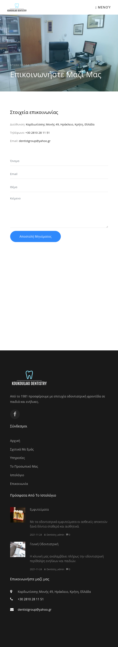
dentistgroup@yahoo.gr (34, 141)
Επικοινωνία (19, 484)
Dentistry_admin (55, 534)
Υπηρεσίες (17, 458)
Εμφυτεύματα (39, 509)
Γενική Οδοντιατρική (44, 544)
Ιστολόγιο (17, 475)
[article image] (17, 515)
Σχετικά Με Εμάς (22, 449)
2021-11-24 (36, 534)
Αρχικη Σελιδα (19, 64)
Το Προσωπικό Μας (24, 466)
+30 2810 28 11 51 (38, 132)
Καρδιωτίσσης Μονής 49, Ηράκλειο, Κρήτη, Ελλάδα (60, 124)
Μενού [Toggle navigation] (103, 7)
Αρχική (15, 441)
